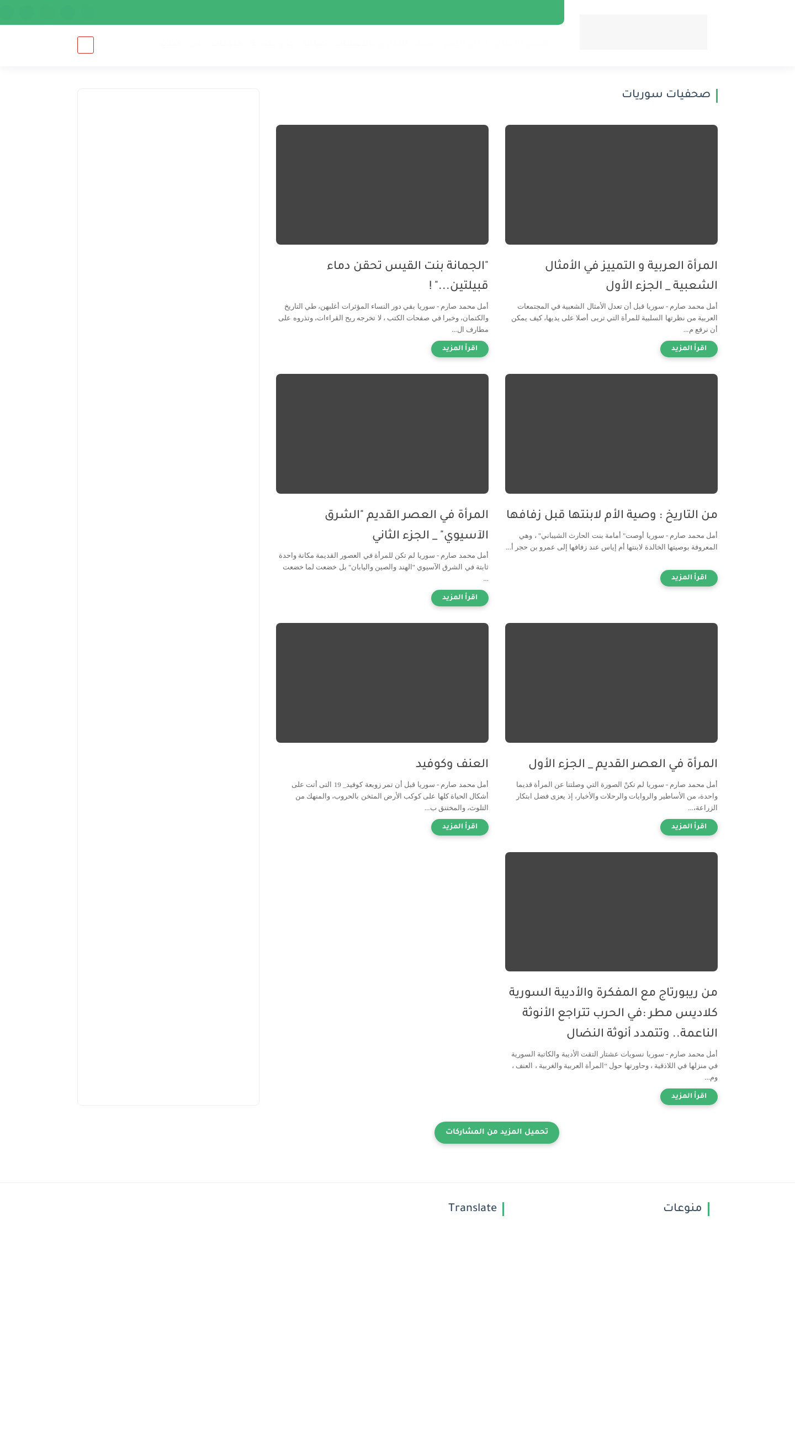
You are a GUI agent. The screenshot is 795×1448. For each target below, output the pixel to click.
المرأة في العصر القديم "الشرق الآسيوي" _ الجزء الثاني (407, 526)
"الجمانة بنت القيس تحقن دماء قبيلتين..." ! (408, 277)
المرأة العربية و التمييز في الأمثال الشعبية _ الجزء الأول (631, 277)
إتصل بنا (486, 12)
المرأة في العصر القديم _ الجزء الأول (623, 765)
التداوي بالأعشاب (371, 44)
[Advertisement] (168, 287)
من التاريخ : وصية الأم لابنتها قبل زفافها (612, 516)
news (108, 12)
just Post (323, 12)
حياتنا (314, 44)
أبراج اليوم (465, 44)
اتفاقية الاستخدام (380, 12)
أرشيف (283, 12)
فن (196, 44)
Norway (189, 12)
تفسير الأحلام (523, 44)
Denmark (146, 12)
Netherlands (236, 12)
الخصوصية (440, 12)
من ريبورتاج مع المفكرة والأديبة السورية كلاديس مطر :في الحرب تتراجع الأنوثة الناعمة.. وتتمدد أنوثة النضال (613, 1014)
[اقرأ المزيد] (689, 349)
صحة (426, 44)
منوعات (226, 44)
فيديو (170, 44)
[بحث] (85, 45)
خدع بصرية (273, 44)
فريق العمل (532, 12)
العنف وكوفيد (452, 765)
